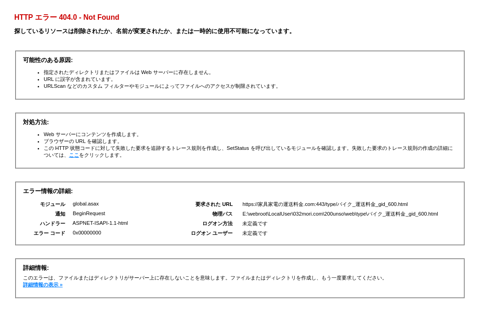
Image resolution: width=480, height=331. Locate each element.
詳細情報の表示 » (43, 284)
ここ (74, 155)
